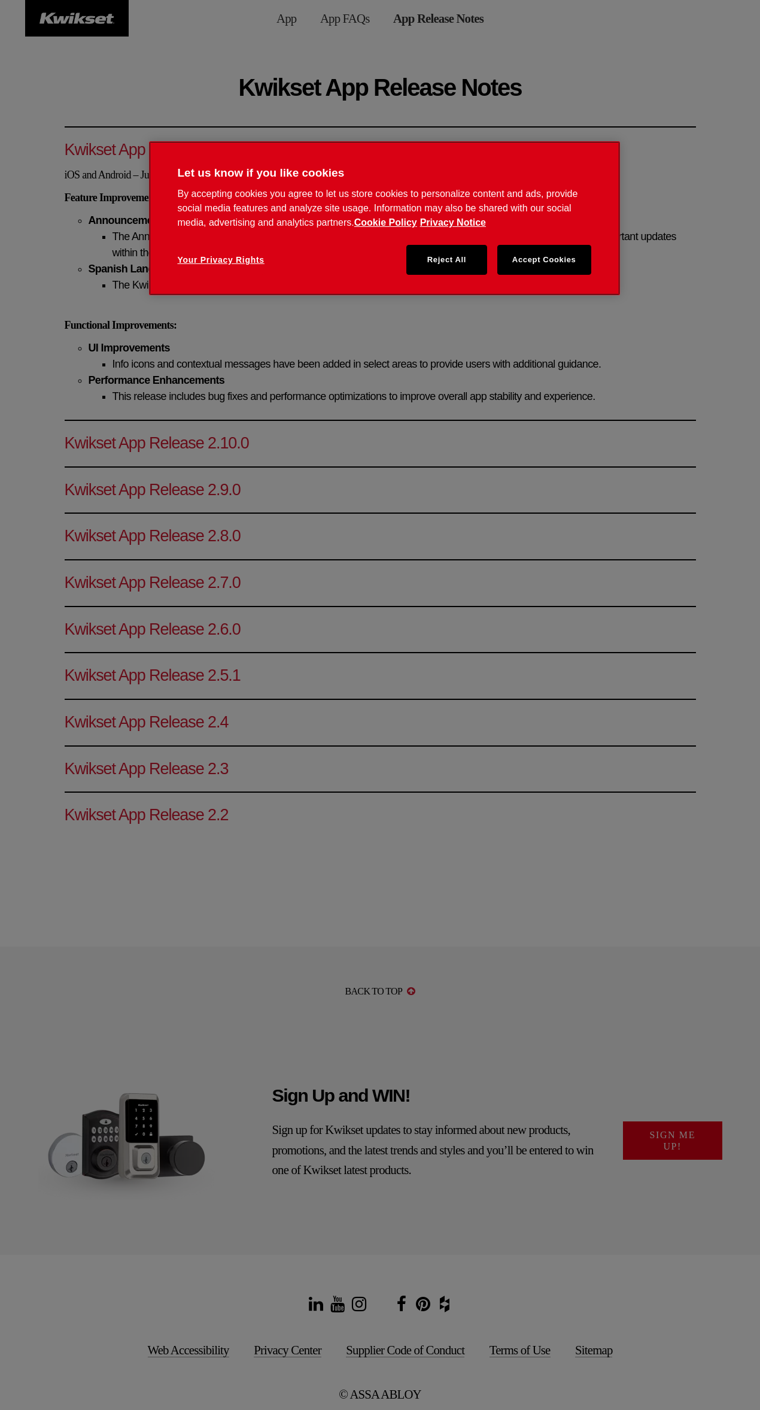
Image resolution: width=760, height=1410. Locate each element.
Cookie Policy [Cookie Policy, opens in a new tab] (385, 222)
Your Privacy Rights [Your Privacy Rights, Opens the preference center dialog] (221, 260)
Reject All (446, 259)
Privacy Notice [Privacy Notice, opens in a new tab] (453, 222)
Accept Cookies (544, 259)
